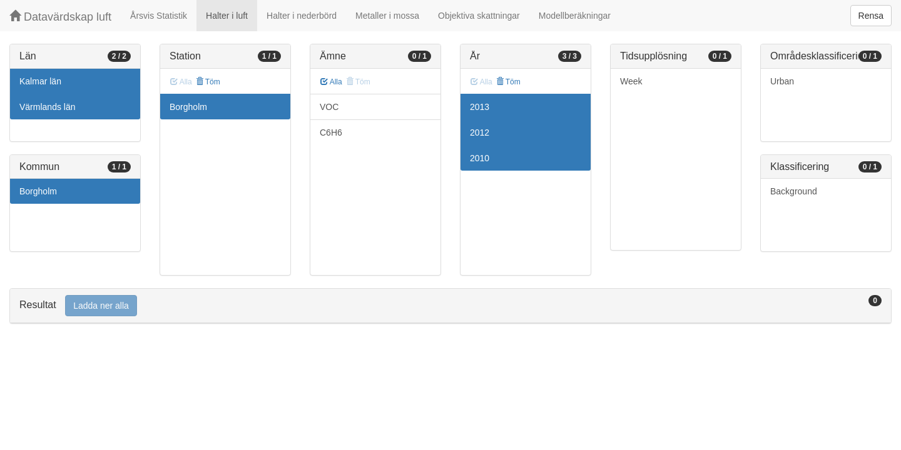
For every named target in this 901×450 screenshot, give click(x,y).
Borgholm (38, 191)
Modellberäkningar (575, 16)
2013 (479, 107)
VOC (329, 107)
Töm (208, 82)
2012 (479, 133)
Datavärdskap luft (60, 16)
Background (793, 191)
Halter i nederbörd (302, 16)
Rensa (870, 16)
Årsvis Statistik (158, 16)
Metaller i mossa (387, 16)
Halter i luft (227, 16)
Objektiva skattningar (479, 16)
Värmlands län (47, 107)
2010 (479, 158)
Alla (331, 82)
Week (631, 81)
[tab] (450, 306)
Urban (782, 81)
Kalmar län (40, 81)
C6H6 (331, 133)
